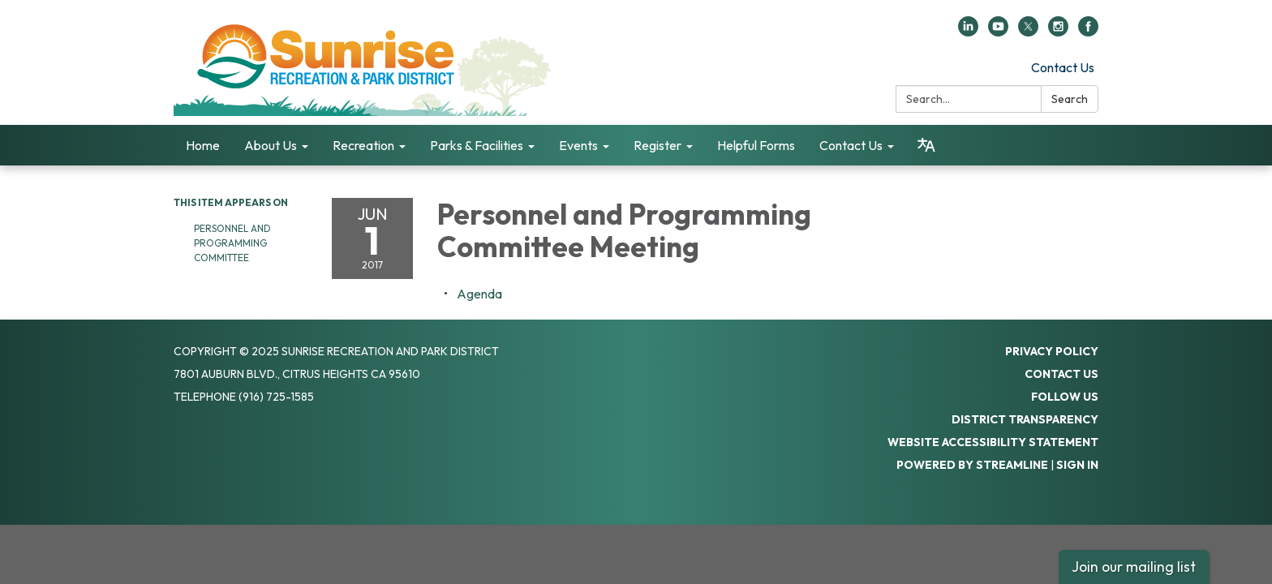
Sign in (1077, 464)
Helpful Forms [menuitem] (756, 145)
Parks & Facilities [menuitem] (476, 145)
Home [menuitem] (203, 145)
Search (1069, 99)
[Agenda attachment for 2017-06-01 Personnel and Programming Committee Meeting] (479, 294)
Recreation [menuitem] (363, 145)
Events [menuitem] (578, 145)
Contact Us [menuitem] (851, 145)
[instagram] (1058, 32)
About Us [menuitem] (270, 145)
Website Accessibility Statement (992, 442)
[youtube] (998, 32)
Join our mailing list (1134, 566)
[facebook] (1088, 32)
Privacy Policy (1051, 351)
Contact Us (1062, 67)
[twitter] (1028, 32)
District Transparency (1025, 419)
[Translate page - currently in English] (926, 145)
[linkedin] (968, 32)
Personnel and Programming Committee (232, 243)
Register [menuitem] (657, 145)
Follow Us (1064, 396)
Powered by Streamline (972, 464)
